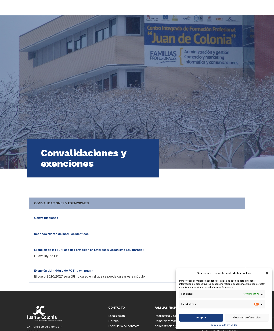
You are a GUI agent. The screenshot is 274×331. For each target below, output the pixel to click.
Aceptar (201, 317)
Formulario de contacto (123, 327)
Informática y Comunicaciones (175, 317)
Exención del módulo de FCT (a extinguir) (66, 271)
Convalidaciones (47, 218)
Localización (116, 317)
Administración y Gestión (171, 327)
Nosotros (235, 7)
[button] (267, 273)
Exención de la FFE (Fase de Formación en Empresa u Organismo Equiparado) (94, 250)
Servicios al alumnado (205, 7)
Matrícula (175, 7)
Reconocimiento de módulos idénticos (63, 234)
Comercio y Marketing (169, 322)
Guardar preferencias (247, 317)
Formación (152, 7)
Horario (113, 322)
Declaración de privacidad (224, 325)
